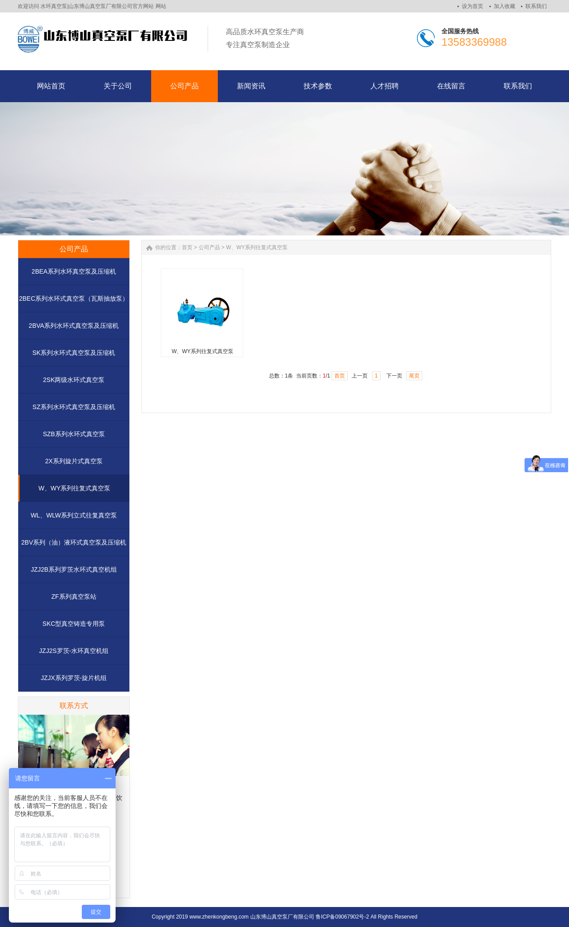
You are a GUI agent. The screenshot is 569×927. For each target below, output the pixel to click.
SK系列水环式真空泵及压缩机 (74, 352)
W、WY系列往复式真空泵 (75, 488)
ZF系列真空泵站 (73, 596)
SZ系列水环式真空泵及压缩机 (73, 406)
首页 (187, 247)
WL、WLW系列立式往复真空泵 (74, 515)
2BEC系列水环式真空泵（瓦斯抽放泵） (74, 298)
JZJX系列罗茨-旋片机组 (74, 677)
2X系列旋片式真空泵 (73, 461)
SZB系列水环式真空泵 (73, 434)
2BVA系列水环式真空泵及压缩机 (74, 325)
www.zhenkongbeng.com (218, 917)
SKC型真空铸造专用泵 (74, 623)
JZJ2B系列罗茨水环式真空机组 (74, 569)
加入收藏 (504, 6)
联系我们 (536, 6)
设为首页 (472, 6)
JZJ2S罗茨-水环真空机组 (73, 650)
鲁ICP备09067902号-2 (342, 917)
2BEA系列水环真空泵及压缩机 (74, 271)
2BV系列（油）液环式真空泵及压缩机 (73, 542)
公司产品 (209, 247)
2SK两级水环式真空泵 (73, 379)
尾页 (414, 376)
